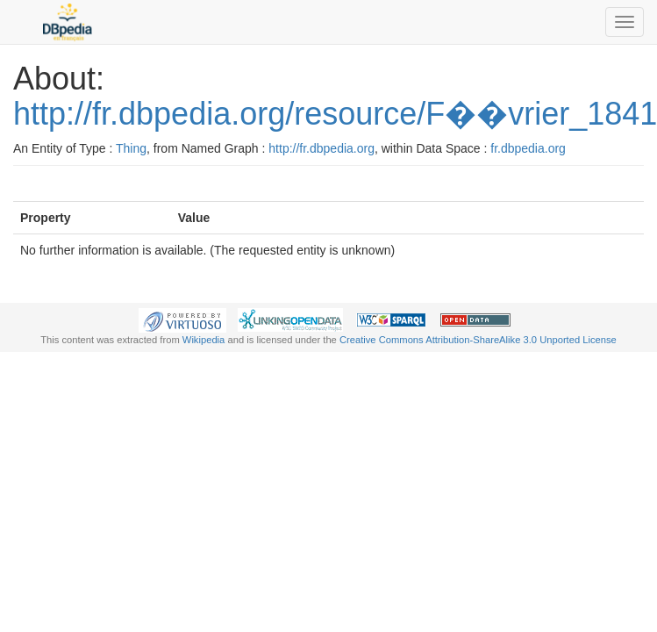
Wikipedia (203, 339)
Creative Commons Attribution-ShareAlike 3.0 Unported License (478, 339)
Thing (131, 148)
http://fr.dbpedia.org (321, 148)
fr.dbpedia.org (528, 148)
